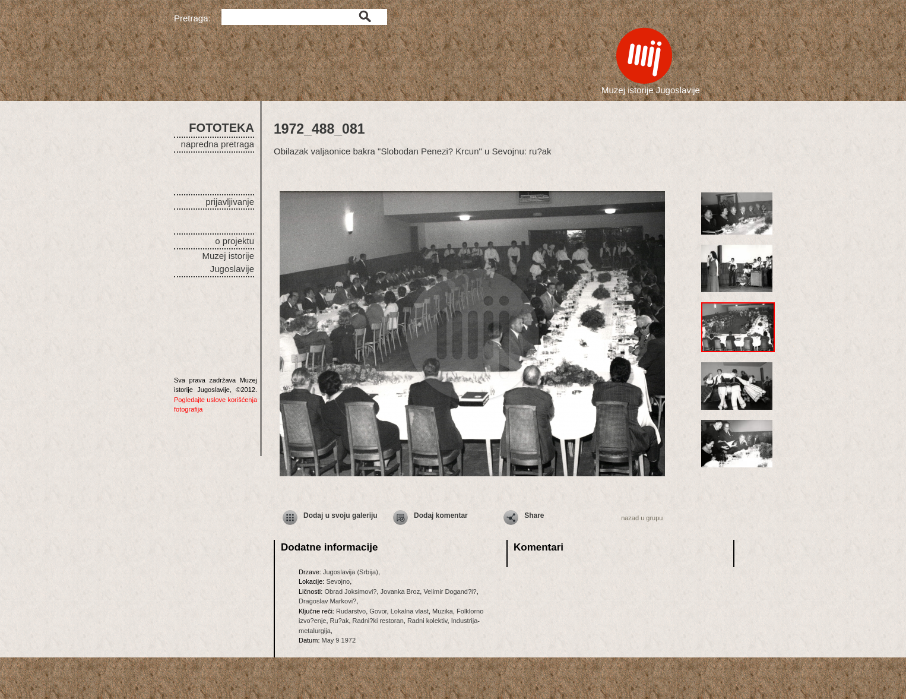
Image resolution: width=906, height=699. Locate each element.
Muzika (442, 611)
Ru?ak (339, 620)
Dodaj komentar (441, 515)
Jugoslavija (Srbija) (350, 571)
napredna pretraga (217, 144)
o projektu (234, 241)
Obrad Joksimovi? (350, 591)
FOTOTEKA (221, 127)
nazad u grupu (642, 517)
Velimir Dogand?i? (449, 591)
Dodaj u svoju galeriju (340, 515)
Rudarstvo (351, 611)
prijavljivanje (229, 202)
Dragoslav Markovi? (327, 601)
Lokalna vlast (410, 611)
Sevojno (338, 581)
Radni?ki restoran (378, 620)
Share (534, 515)
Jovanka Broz (400, 591)
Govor (378, 611)
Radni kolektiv (427, 620)
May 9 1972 (339, 640)
